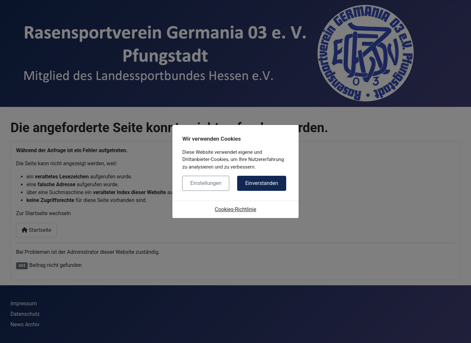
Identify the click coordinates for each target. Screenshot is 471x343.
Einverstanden (261, 183)
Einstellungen (206, 183)
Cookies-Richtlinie (235, 209)
